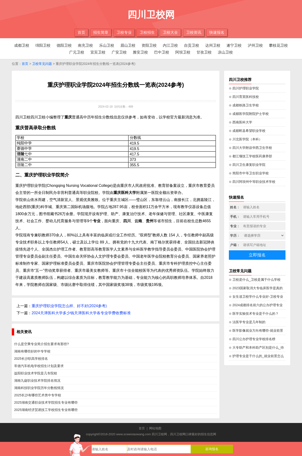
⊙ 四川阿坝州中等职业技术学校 (252, 182)
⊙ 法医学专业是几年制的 (247, 322)
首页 (81, 32)
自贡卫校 (191, 45)
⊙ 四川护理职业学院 (244, 88)
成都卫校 (21, 45)
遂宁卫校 (234, 45)
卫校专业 (124, 32)
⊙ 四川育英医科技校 (244, 97)
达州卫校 (212, 45)
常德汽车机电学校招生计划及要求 (39, 366)
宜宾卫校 (97, 52)
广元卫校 (76, 52)
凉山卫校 (225, 52)
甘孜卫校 (204, 52)
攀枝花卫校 (278, 45)
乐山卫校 (106, 45)
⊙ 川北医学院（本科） (245, 139)
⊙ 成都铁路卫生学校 (244, 105)
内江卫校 (170, 45)
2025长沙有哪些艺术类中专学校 (37, 395)
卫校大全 (170, 32)
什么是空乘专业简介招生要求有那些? (41, 344)
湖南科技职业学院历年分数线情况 (39, 388)
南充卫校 (85, 45)
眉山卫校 (127, 45)
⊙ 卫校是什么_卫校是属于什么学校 (255, 279)
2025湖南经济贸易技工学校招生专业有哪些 (46, 410)
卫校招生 (147, 32)
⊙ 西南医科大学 (240, 122)
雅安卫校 (140, 52)
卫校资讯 (193, 32)
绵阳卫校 (42, 45)
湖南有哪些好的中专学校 (32, 351)
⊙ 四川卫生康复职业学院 (247, 165)
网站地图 (155, 428)
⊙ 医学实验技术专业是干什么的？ (254, 313)
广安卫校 (119, 52)
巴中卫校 (161, 52)
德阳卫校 (64, 45)
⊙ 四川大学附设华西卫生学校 (250, 148)
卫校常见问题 (42, 64)
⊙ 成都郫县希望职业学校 (247, 131)
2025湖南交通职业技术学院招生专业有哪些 (46, 402)
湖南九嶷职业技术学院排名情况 (37, 380)
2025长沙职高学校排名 (31, 358)
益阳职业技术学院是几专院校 (35, 373)
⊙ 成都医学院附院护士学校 (249, 114)
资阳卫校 (149, 45)
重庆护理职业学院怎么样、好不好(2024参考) (69, 306)
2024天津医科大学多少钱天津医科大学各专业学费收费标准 (81, 313)
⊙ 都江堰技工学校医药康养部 (250, 156)
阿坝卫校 (182, 52)
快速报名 (216, 32)
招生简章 (100, 32)
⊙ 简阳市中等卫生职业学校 (249, 173)
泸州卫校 (255, 45)
